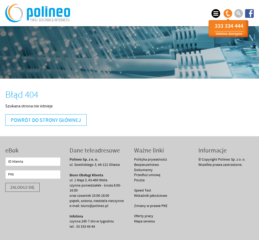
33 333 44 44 (85, 226)
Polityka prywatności (150, 159)
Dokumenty (143, 170)
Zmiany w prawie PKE (150, 206)
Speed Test (142, 190)
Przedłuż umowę (147, 175)
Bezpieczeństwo (146, 164)
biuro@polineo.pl (94, 206)
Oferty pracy (143, 216)
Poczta (139, 180)
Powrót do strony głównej (46, 120)
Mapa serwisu (144, 221)
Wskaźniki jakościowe (150, 195)
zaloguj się (22, 187)
